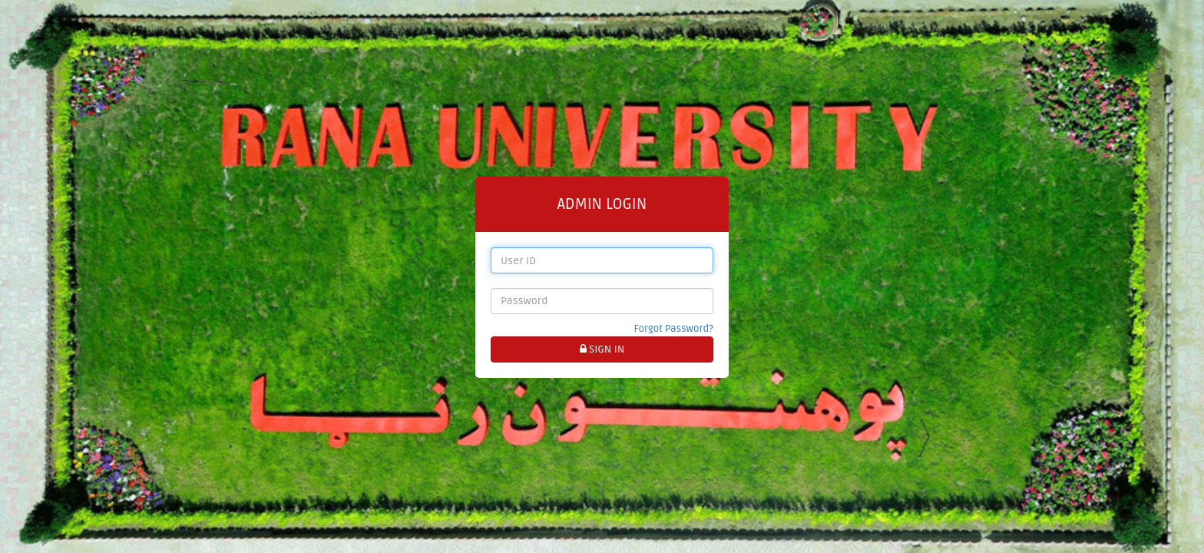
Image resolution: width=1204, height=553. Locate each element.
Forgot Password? (673, 329)
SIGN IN (602, 349)
